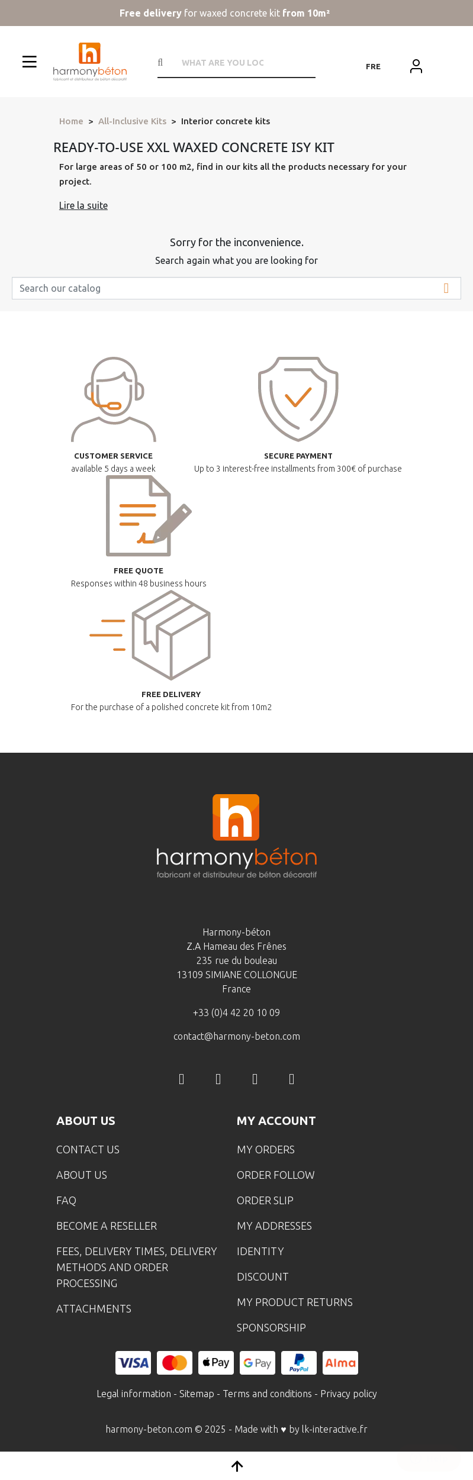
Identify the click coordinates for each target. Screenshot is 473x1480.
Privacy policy (348, 1393)
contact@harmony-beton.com (236, 1036)
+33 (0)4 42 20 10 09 (236, 1012)
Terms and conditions (267, 1393)
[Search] (236, 288)
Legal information (133, 1393)
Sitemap (196, 1393)
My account (276, 1120)
